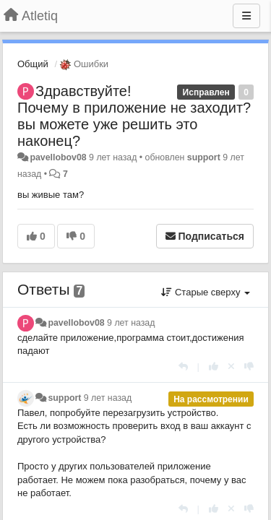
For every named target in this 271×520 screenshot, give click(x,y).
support (203, 157)
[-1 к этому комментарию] (249, 366)
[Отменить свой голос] (231, 366)
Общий (32, 63)
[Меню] (246, 16)
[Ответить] (183, 366)
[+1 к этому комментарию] (213, 366)
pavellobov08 (58, 157)
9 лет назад (131, 323)
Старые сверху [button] (205, 292)
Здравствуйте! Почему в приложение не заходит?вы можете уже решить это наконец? (134, 116)
